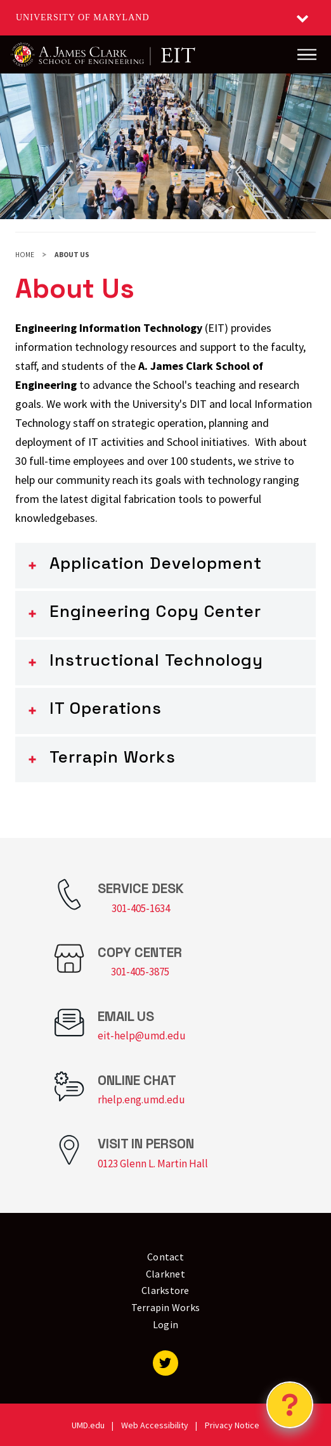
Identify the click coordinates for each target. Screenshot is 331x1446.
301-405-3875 (140, 972)
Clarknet (165, 1273)
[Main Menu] (307, 54)
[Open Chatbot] (290, 1405)
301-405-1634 (141, 908)
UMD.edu (88, 1425)
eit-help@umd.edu (142, 1036)
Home (24, 254)
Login (165, 1324)
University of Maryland (83, 17)
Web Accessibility (154, 1425)
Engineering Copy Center (155, 611)
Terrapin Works (112, 757)
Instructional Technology (156, 660)
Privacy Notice (232, 1425)
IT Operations (105, 708)
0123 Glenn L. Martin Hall (153, 1163)
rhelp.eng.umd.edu (141, 1100)
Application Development (155, 563)
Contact (165, 1256)
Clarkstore (165, 1290)
